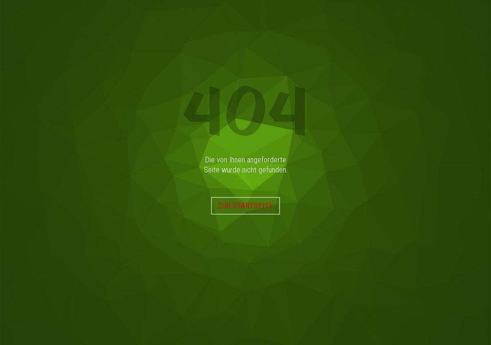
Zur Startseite (245, 205)
